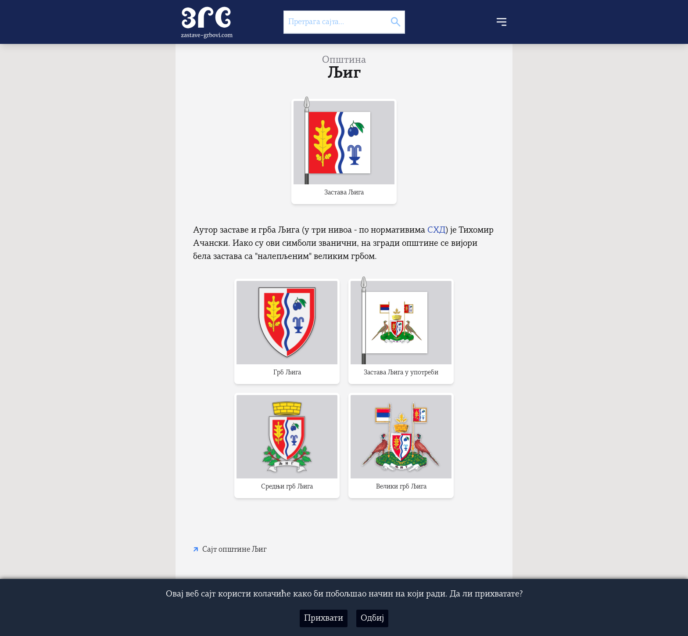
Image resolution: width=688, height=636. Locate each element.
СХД (436, 230)
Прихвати (323, 618)
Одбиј (372, 618)
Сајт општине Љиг (234, 549)
